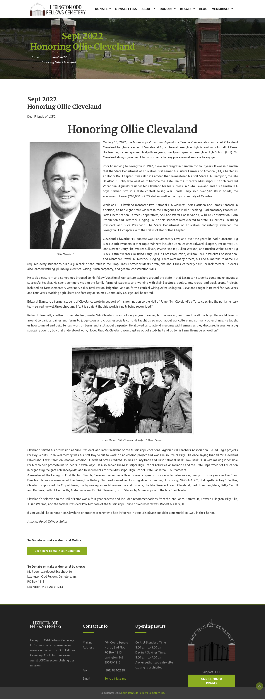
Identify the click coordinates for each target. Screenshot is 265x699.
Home (34, 57)
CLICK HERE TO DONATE (211, 680)
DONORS (166, 9)
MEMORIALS (221, 9)
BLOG (203, 9)
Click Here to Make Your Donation (57, 551)
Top (259, 686)
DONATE (101, 9)
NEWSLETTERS (126, 9)
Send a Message (115, 678)
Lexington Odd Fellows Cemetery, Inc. (143, 692)
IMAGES (186, 9)
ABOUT (146, 9)
